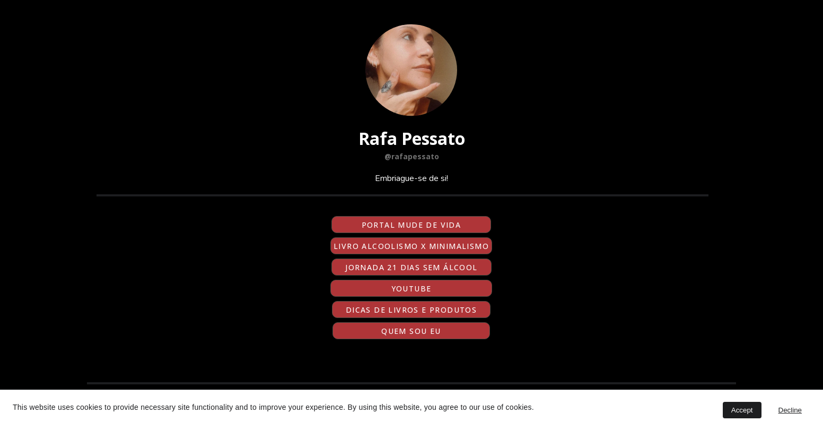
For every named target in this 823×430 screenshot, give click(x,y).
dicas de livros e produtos (411, 310)
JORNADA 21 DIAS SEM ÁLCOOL (411, 267)
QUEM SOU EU (411, 331)
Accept (742, 410)
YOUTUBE (411, 288)
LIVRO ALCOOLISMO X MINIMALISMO (411, 246)
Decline (790, 410)
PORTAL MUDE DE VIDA (411, 225)
